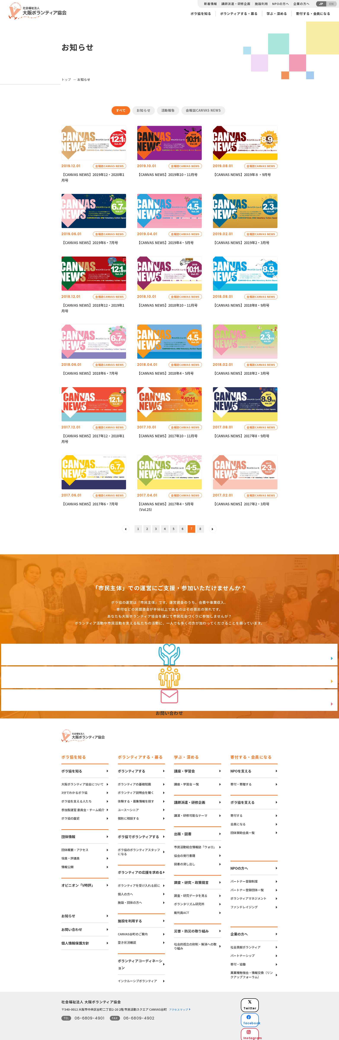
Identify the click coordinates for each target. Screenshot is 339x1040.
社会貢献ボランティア (245, 945)
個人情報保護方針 (75, 940)
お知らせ (143, 110)
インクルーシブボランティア (137, 979)
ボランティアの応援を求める (140, 869)
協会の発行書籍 (184, 853)
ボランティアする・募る (239, 13)
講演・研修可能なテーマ (190, 813)
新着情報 (210, 4)
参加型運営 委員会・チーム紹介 (82, 807)
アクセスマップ (178, 1007)
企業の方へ (301, 4)
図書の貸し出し (184, 862)
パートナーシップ (242, 953)
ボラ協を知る (200, 13)
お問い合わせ (71, 927)
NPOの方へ (280, 4)
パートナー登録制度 (244, 879)
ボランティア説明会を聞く (136, 790)
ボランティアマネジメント (248, 896)
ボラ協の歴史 (70, 816)
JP (321, 4)
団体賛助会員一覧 (242, 830)
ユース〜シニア (128, 807)
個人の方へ (125, 892)
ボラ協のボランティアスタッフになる (139, 849)
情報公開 (67, 864)
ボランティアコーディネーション (140, 962)
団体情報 (68, 834)
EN (331, 4)
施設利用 (261, 4)
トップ (66, 79)
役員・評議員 (70, 856)
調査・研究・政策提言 (191, 880)
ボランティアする (131, 768)
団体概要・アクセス (74, 847)
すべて (121, 110)
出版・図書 (182, 831)
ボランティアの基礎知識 (134, 782)
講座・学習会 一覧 (186, 782)
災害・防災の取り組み (191, 928)
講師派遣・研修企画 (235, 4)
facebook (262, 1010)
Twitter (262, 1000)
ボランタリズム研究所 (189, 902)
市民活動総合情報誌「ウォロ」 (195, 845)
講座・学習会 (184, 768)
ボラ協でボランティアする (138, 834)
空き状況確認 (127, 940)
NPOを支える (240, 768)
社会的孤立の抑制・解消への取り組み (195, 944)
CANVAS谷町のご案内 (133, 932)
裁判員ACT (181, 910)
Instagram (262, 1021)
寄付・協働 (238, 962)
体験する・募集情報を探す (136, 799)
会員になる (238, 822)
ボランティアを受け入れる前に (139, 883)
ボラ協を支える (242, 800)
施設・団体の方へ (130, 900)
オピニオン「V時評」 (78, 882)
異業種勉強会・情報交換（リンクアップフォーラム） (251, 972)
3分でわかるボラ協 (74, 790)
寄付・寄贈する (241, 782)
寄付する (236, 813)
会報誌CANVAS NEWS (203, 110)
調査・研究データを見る (190, 893)
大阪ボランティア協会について (82, 782)
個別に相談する (128, 816)
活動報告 (168, 110)
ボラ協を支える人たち (76, 799)
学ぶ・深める (277, 13)
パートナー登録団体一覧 (247, 888)
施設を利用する (130, 918)
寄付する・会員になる (313, 13)
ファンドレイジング (244, 905)
